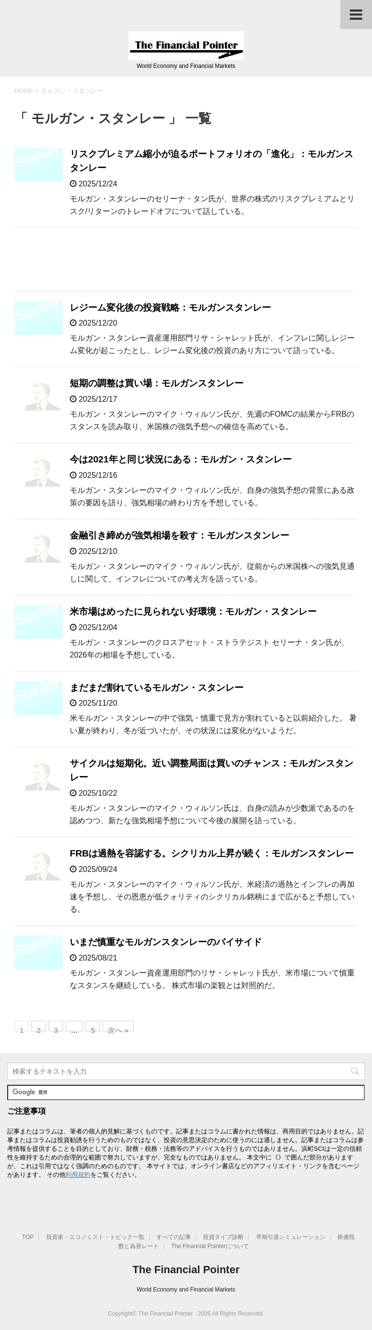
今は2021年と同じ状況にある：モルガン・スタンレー (181, 459)
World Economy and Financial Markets (186, 1289)
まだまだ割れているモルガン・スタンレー (157, 688)
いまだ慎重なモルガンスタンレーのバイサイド (166, 942)
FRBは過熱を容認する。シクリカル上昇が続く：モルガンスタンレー (212, 853)
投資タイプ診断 (223, 1237)
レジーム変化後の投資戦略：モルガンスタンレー (170, 308)
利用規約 (77, 1174)
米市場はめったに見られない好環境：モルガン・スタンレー (193, 611)
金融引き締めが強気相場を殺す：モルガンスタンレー (179, 535)
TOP (28, 1237)
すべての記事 (173, 1237)
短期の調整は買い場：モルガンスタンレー (157, 383)
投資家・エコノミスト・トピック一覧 (95, 1237)
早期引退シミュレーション (290, 1237)
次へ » (118, 1028)
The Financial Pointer (185, 1270)
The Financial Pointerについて (210, 1246)
